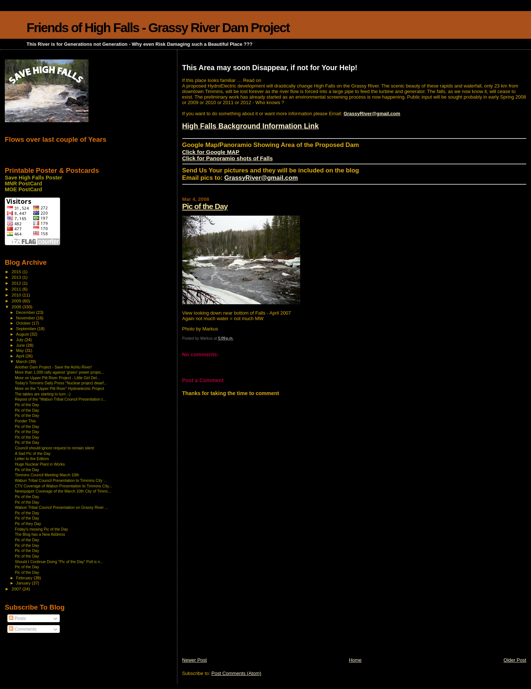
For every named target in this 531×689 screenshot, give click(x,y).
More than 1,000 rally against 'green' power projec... (59, 372)
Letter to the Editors (32, 458)
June (21, 345)
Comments (23, 629)
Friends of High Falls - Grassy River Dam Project (158, 27)
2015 (16, 271)
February (25, 578)
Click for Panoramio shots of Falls (227, 158)
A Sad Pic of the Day (33, 453)
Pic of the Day (205, 206)
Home (355, 660)
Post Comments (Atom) (236, 673)
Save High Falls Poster (33, 178)
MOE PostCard (23, 189)
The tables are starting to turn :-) (42, 394)
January (24, 583)
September (27, 328)
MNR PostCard (23, 183)
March (22, 361)
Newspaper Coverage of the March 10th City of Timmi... (63, 491)
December (26, 312)
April (20, 356)
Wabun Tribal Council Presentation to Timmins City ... (61, 480)
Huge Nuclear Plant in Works (40, 464)
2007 (16, 588)
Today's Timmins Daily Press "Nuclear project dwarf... (61, 383)
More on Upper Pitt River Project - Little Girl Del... (57, 378)
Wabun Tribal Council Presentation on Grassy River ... (61, 507)
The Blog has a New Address (40, 534)
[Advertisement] (237, 605)
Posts (17, 618)
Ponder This (25, 421)
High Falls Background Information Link (250, 126)
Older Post (515, 660)
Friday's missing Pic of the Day (41, 529)
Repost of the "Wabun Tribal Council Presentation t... (60, 399)
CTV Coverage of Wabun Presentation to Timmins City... (63, 486)
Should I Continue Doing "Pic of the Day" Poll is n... (59, 561)
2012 (16, 283)
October (24, 323)
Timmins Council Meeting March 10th (47, 475)
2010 (16, 294)
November (26, 318)
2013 (16, 277)
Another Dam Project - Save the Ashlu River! (53, 367)
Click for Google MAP (210, 152)
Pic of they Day (28, 523)
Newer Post (194, 660)
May (20, 350)
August (23, 334)
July (20, 339)
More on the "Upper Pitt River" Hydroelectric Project (59, 388)
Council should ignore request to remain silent (54, 448)
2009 (16, 300)
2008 (16, 306)
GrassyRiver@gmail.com (372, 113)
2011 (16, 289)
